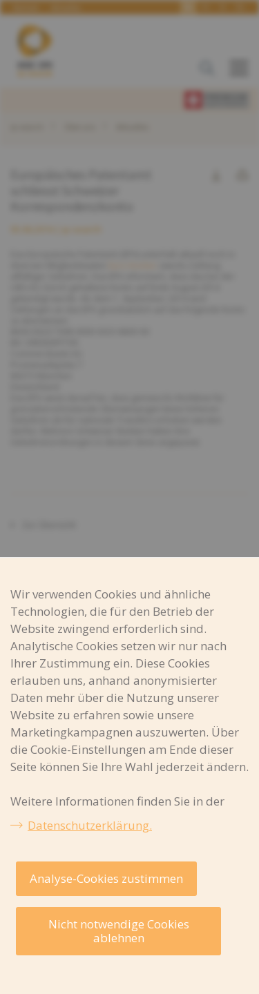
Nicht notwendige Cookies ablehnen (118, 931)
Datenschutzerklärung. (90, 825)
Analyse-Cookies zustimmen (106, 878)
